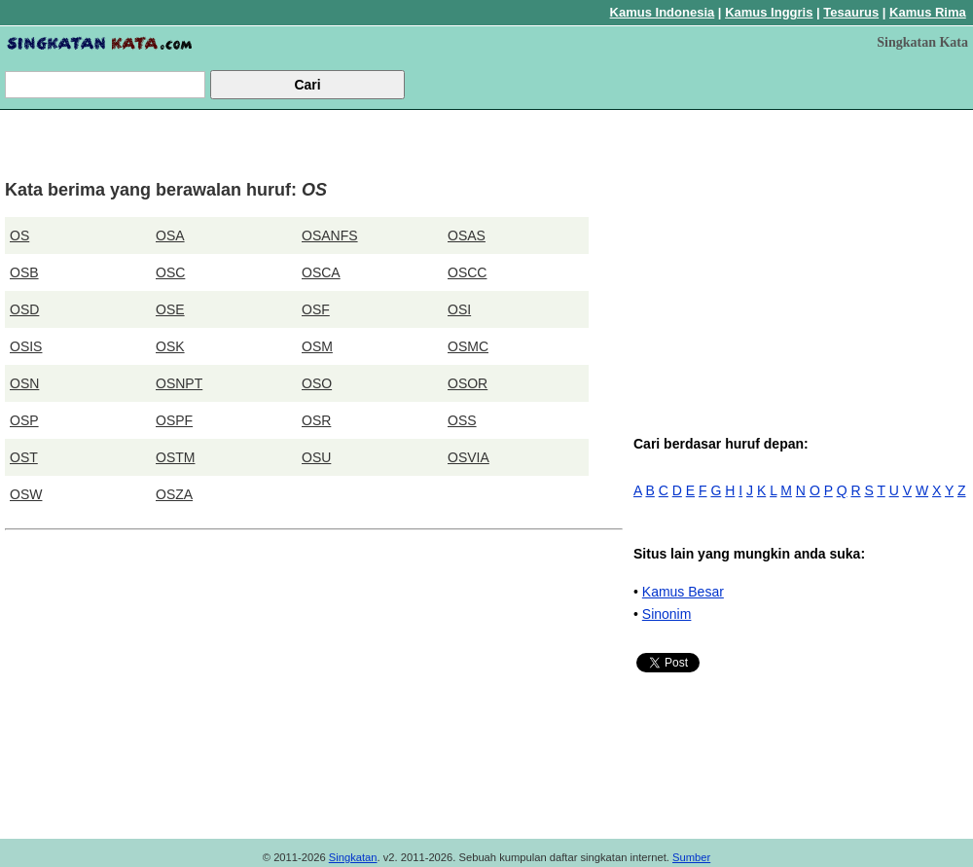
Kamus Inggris (768, 12)
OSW (26, 494)
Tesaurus (851, 12)
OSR (316, 420)
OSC (170, 272)
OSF (316, 309)
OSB (24, 272)
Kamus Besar (683, 591)
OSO (317, 383)
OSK (170, 346)
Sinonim (667, 614)
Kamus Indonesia (662, 12)
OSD (24, 309)
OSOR (467, 383)
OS (19, 235)
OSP (24, 420)
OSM (317, 346)
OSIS (26, 346)
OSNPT (179, 383)
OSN (24, 383)
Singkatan (353, 857)
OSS (462, 420)
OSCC (467, 272)
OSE (170, 309)
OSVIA (468, 457)
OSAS (467, 235)
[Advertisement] (802, 251)
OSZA (174, 494)
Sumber (691, 857)
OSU (316, 457)
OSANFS (330, 235)
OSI (459, 309)
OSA (170, 235)
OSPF (174, 420)
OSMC (468, 346)
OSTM (175, 457)
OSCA (321, 272)
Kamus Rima (927, 12)
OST (24, 457)
